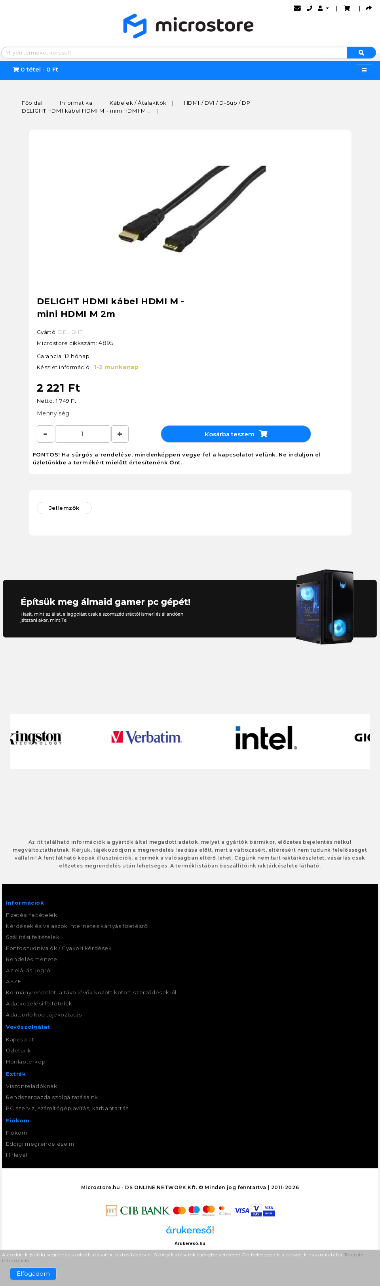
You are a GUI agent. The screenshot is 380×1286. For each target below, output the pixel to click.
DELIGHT (70, 332)
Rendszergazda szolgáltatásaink (52, 1097)
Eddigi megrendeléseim (40, 1144)
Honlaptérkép (26, 1061)
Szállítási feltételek (33, 937)
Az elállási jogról (29, 970)
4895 (106, 343)
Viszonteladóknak (31, 1086)
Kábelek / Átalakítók (138, 103)
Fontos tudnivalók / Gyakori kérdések (59, 948)
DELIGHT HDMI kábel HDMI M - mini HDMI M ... (87, 110)
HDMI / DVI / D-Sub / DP (217, 103)
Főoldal (32, 103)
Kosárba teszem (236, 434)
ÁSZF (13, 981)
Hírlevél (16, 1155)
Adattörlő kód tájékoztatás (44, 1014)
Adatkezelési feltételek (39, 1003)
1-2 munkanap (116, 367)
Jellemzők (64, 508)
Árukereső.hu (190, 1243)
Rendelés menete (31, 959)
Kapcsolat (20, 1039)
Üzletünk (18, 1050)
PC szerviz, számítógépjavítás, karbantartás (67, 1108)
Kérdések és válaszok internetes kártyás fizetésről (77, 926)
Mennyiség (53, 413)
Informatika (76, 103)
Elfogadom (33, 1273)
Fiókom (16, 1132)
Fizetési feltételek (31, 915)
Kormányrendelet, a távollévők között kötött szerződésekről (91, 992)
